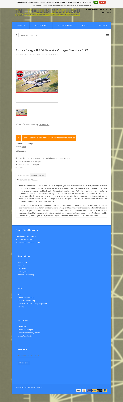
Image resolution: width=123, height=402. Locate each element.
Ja (96, 2)
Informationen (23, 175)
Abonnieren (23, 363)
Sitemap (21, 307)
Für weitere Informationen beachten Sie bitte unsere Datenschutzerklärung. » (62, 5)
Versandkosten (44, 125)
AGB (19, 294)
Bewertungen (37, 175)
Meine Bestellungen (25, 329)
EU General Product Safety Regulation (32, 303)
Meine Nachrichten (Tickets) (29, 332)
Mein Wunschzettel (25, 336)
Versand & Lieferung (26, 274)
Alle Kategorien (65, 25)
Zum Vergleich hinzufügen (27, 164)
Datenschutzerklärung (26, 300)
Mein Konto (22, 326)
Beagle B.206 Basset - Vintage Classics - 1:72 (41, 54)
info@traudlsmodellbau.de (29, 242)
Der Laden (102, 25)
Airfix (24, 146)
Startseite (20, 25)
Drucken (21, 167)
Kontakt (85, 25)
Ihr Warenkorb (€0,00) (97, 9)
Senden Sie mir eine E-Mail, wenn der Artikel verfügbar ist (49, 137)
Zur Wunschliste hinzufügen (28, 161)
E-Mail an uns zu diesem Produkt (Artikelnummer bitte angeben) (43, 158)
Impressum (22, 262)
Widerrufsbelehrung (26, 297)
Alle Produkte (41, 25)
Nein (102, 2)
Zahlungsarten (23, 271)
